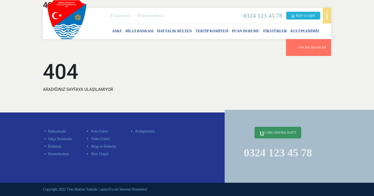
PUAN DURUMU (245, 31)
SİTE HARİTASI (150, 16)
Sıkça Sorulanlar (60, 139)
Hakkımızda (57, 131)
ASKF (117, 31)
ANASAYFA (120, 16)
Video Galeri (100, 139)
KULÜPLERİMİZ (304, 31)
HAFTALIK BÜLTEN (174, 31)
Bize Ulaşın (99, 154)
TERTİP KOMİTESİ (212, 31)
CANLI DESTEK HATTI (278, 132)
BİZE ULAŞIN (303, 15)
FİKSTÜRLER (275, 31)
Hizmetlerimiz (58, 154)
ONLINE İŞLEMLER (308, 46)
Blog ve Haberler (103, 146)
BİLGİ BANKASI (139, 31)
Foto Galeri (99, 131)
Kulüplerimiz (145, 131)
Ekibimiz (54, 146)
